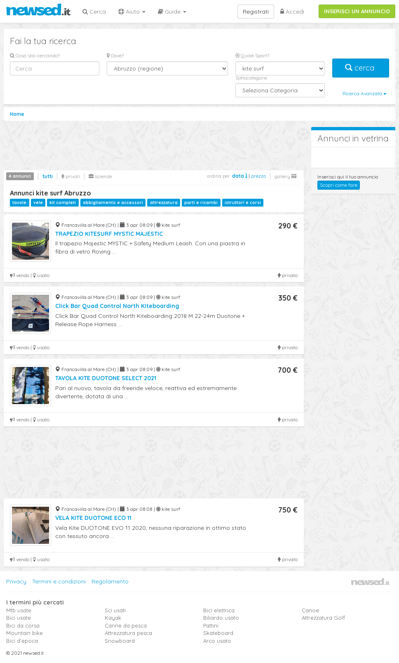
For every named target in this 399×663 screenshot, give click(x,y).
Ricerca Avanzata (365, 93)
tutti (47, 176)
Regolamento (110, 581)
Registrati (256, 11)
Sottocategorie (251, 78)
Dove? (115, 55)
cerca (360, 68)
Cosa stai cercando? (35, 55)
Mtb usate (18, 610)
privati (70, 176)
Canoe (310, 610)
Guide (172, 11)
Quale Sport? (252, 55)
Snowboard (120, 640)
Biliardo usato (221, 617)
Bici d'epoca (22, 640)
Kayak (113, 617)
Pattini (210, 625)
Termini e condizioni (59, 581)
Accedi (292, 11)
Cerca (94, 11)
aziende (100, 176)
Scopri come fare (338, 185)
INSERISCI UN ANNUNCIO (357, 11)
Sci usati (115, 610)
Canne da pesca (126, 625)
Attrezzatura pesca (128, 633)
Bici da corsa (23, 625)
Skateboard (218, 633)
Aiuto (132, 11)
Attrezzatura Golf (323, 617)
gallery (285, 176)
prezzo (258, 176)
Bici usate (18, 617)
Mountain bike (24, 633)
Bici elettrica (219, 610)
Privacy (16, 581)
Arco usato (217, 640)
